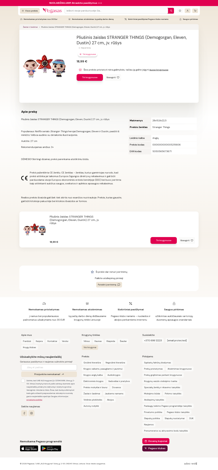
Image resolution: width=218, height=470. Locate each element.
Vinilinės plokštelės (93, 399)
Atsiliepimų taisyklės (154, 399)
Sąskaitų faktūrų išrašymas (157, 362)
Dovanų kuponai (157, 441)
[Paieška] (170, 11)
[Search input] (116, 11)
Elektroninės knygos (93, 381)
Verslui (65, 341)
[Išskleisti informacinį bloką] (180, 10)
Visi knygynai (90, 347)
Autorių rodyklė (91, 406)
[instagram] (31, 413)
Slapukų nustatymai (175, 418)
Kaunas (98, 341)
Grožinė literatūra (92, 362)
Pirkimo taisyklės (173, 393)
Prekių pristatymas (153, 368)
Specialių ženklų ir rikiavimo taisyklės (162, 387)
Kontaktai (52, 341)
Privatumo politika (153, 412)
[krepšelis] (195, 10)
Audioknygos (113, 375)
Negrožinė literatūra (115, 362)
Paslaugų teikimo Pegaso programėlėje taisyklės (168, 406)
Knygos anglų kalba (93, 375)
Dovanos (116, 387)
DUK (191, 418)
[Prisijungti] (187, 10)
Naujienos (149, 424)
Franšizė (27, 341)
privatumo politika (34, 400)
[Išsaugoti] (113, 77)
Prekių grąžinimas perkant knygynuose (163, 375)
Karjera (39, 341)
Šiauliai (123, 341)
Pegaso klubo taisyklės (178, 412)
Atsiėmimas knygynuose (180, 368)
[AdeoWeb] (191, 463)
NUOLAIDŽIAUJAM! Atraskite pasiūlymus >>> (75, 3)
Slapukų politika (152, 418)
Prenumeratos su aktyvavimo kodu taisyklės (166, 430)
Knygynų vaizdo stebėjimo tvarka (160, 381)
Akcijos (110, 399)
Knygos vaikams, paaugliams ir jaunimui (103, 368)
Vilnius (87, 341)
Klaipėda (111, 341)
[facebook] (24, 413)
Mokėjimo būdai (152, 393)
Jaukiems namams (114, 393)
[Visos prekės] (30, 11)
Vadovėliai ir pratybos (119, 381)
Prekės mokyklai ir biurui (95, 387)
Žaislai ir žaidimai (30, 27)
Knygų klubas (29, 347)
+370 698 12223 (153, 340)
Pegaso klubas (156, 448)
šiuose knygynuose (158, 69)
